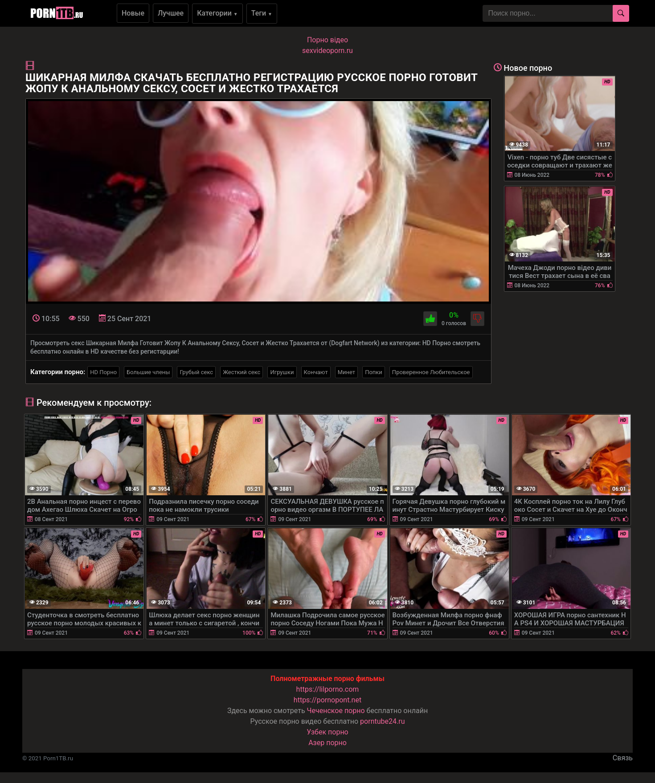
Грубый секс (196, 372)
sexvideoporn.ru (327, 50)
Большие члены (148, 372)
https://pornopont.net (327, 700)
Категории (217, 13)
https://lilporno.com (327, 689)
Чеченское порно (336, 710)
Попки (373, 372)
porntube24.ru (382, 721)
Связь (623, 758)
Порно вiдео (327, 40)
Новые (133, 13)
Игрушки (282, 372)
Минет (346, 372)
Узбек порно (327, 732)
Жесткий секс (241, 372)
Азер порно (327, 742)
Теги (261, 13)
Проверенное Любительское (431, 372)
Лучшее (171, 13)
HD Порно (103, 372)
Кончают (316, 372)
